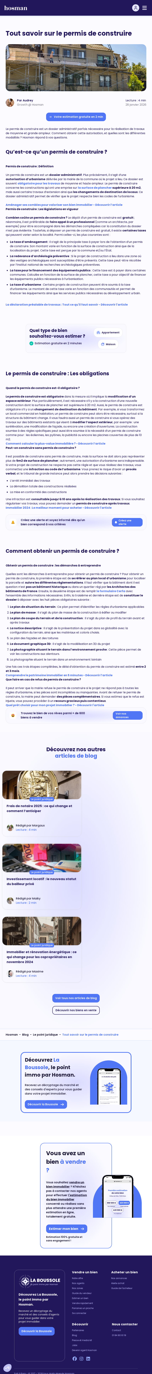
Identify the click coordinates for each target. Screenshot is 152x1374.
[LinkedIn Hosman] (88, 1358)
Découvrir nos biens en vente (76, 1010)
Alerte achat (117, 1283)
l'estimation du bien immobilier (66, 1197)
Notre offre (77, 1278)
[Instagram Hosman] (81, 1358)
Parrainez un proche (82, 1308)
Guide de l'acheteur (121, 1288)
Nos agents (78, 1283)
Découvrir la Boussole (36, 1331)
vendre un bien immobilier (65, 1184)
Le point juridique (45, 1035)
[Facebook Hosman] (74, 1358)
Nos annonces (119, 1278)
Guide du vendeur (82, 1293)
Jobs (74, 1345)
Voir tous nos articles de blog (76, 998)
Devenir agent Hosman (84, 1350)
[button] (7, 1368)
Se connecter (79, 1313)
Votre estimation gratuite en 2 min (76, 117)
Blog (25, 1035)
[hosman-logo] (15, 8)
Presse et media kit (82, 1340)
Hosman (12, 1035)
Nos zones (77, 1288)
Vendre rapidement (82, 1303)
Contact (116, 1330)
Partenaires (78, 1330)
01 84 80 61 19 (119, 1335)
